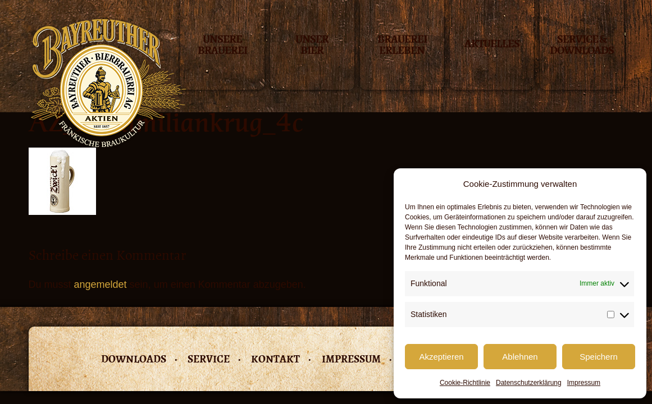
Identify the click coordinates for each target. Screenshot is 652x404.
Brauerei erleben (402, 46)
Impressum (583, 383)
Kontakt (275, 359)
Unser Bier (312, 46)
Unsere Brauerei (222, 46)
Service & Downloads (582, 46)
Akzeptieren (441, 356)
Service (209, 359)
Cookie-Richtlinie (465, 383)
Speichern (599, 356)
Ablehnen (519, 356)
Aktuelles (491, 43)
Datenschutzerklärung (529, 383)
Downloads (133, 359)
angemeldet (100, 284)
